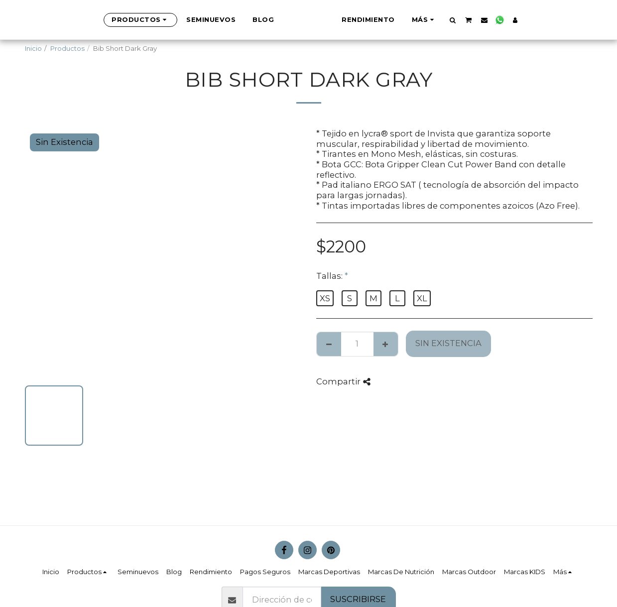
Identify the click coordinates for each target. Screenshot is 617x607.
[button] (502, 19)
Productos (67, 48)
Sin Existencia (448, 343)
